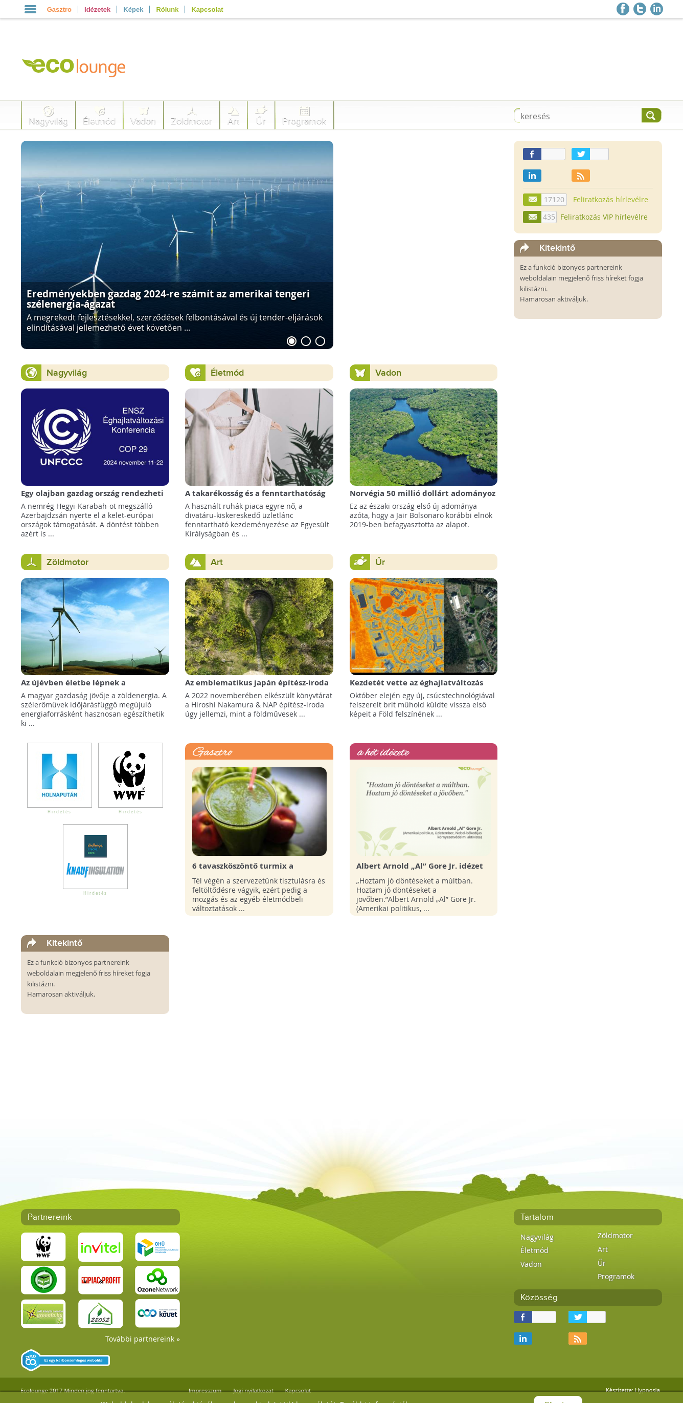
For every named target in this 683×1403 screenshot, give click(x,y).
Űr (261, 121)
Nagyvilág (48, 121)
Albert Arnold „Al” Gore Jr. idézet (419, 866)
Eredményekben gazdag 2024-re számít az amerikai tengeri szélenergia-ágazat (168, 298)
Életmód (99, 121)
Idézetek (97, 9)
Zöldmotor (191, 121)
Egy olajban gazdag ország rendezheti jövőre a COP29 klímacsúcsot (92, 498)
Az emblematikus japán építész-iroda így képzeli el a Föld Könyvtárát (257, 687)
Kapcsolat (207, 9)
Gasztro (59, 9)
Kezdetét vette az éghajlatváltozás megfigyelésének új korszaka (416, 687)
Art (233, 121)
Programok (304, 121)
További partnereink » (142, 1339)
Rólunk (167, 9)
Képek (133, 9)
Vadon (143, 121)
